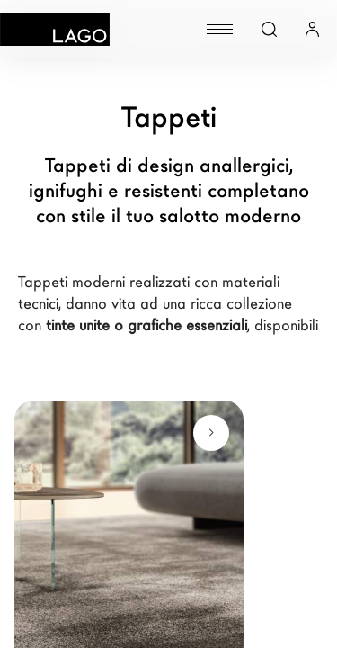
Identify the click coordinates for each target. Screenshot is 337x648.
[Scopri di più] (211, 433)
